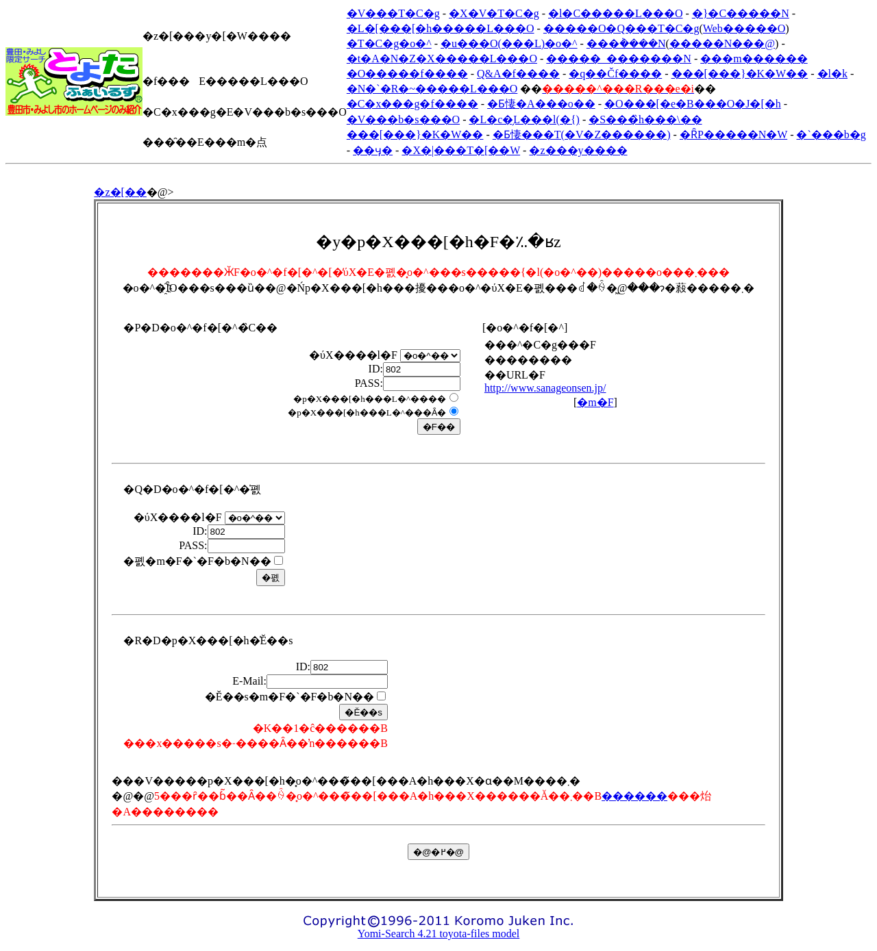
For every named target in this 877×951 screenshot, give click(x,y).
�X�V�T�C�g (494, 13)
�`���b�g (830, 134)
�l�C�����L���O (615, 13)
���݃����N (626, 43)
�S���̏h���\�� (645, 119)
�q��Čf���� (615, 73)
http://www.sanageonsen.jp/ (545, 388)
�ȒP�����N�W (733, 134)
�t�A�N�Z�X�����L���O (442, 58)
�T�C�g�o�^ (389, 43)
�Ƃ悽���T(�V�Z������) (582, 134)
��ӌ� (373, 150)
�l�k (832, 73)
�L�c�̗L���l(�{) (524, 119)
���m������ (753, 58)
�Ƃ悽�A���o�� (541, 104)
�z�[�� (120, 192)
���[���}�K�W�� (739, 73)
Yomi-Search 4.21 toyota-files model (439, 933)
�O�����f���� (407, 73)
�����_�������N (618, 58)
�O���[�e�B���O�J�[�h (692, 104)
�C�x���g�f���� (412, 104)
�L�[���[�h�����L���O (440, 28)
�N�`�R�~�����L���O (432, 88)
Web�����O (744, 28)
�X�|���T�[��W (461, 150)
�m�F (595, 402)
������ (634, 796)
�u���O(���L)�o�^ (509, 43)
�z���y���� (578, 150)
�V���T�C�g (393, 13)
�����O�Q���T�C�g (621, 28)
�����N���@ (722, 43)
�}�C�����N (740, 13)
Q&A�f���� (518, 73)
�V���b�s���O (403, 119)
